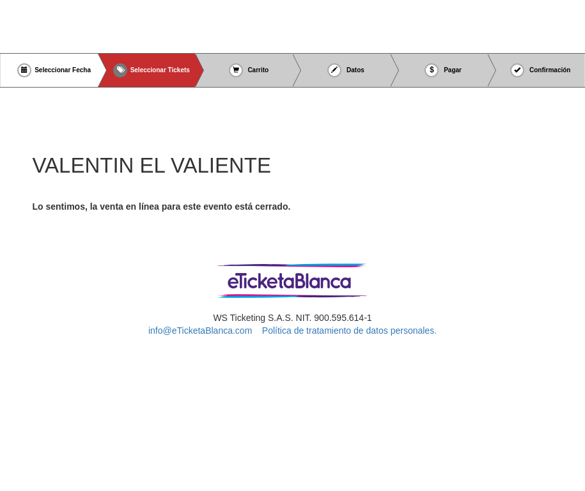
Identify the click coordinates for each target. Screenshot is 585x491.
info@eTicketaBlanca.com (200, 330)
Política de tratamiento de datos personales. (349, 330)
